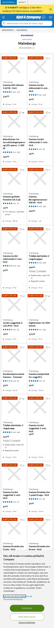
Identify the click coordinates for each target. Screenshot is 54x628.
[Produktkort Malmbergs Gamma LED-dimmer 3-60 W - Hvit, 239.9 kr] (14, 67)
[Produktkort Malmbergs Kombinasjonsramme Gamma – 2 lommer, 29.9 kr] (14, 356)
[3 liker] (22, 58)
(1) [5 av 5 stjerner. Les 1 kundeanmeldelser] (18, 203)
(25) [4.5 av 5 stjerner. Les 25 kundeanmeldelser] (18, 152)
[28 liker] (21, 112)
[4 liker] (22, 465)
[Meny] (3, 17)
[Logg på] (43, 17)
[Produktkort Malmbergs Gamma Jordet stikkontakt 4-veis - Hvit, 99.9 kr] (40, 67)
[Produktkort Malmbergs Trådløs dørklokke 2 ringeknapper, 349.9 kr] (40, 238)
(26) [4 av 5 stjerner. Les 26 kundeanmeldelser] (44, 206)
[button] (33, 47)
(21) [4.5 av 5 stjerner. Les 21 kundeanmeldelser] (44, 330)
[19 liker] (47, 296)
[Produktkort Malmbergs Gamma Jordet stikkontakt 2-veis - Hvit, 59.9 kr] (14, 238)
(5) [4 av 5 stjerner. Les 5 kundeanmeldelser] (18, 330)
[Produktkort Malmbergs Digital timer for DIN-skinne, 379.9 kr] (40, 304)
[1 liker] (22, 347)
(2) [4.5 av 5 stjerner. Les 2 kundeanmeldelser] (44, 499)
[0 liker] (48, 112)
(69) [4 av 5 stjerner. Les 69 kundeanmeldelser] (44, 263)
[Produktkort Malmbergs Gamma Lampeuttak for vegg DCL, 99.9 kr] (40, 356)
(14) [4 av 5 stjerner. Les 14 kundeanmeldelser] (44, 95)
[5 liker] (48, 170)
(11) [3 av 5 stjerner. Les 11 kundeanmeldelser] (18, 266)
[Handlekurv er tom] (50, 17)
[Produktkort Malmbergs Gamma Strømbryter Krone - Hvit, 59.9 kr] (40, 528)
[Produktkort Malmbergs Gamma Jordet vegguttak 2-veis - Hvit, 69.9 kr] (14, 474)
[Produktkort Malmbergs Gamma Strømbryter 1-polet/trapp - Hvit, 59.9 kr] (40, 474)
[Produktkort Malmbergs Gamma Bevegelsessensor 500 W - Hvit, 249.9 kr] (40, 178)
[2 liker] (48, 229)
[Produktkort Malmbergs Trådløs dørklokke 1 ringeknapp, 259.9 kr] (14, 407)
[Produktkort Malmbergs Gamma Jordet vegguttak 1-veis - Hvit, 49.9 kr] (40, 407)
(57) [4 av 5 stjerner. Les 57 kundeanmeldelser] (18, 92)
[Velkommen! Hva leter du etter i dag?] (29, 23)
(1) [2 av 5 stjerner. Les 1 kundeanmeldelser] (18, 381)
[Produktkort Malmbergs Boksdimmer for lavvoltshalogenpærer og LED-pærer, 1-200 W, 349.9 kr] (14, 121)
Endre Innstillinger (27, 622)
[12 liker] (21, 398)
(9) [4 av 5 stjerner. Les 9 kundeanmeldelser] (44, 149)
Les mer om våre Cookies (14, 596)
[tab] (9, 2)
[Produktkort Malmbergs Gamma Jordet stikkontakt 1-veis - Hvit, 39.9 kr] (40, 121)
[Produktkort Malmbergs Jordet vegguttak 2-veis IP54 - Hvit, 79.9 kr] (14, 304)
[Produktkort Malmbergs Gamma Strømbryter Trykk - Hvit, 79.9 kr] (14, 528)
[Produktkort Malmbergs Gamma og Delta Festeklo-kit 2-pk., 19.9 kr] (14, 178)
